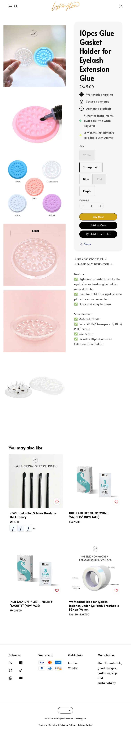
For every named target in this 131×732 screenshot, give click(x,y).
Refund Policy (85, 724)
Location (73, 663)
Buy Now (98, 216)
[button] (10, 6)
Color (82, 146)
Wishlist (73, 668)
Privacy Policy (67, 724)
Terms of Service (48, 724)
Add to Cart (98, 225)
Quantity (84, 200)
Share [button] (85, 244)
